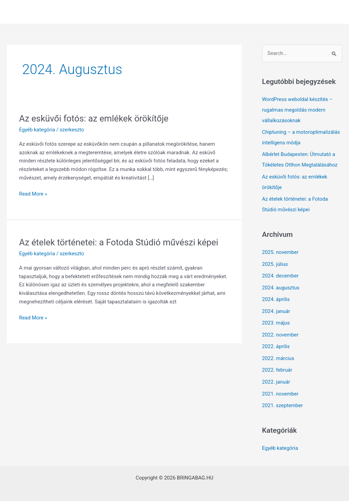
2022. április (276, 342)
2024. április (276, 295)
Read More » (33, 194)
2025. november (280, 249)
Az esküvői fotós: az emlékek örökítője (94, 118)
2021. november (280, 388)
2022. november (280, 330)
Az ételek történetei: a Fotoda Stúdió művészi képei (119, 242)
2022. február (277, 364)
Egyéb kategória (37, 130)
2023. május (276, 318)
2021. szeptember (282, 399)
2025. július (275, 261)
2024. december (280, 272)
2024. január (276, 307)
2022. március (278, 353)
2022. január (276, 376)
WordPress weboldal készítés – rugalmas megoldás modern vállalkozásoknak (297, 109)
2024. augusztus (281, 284)
